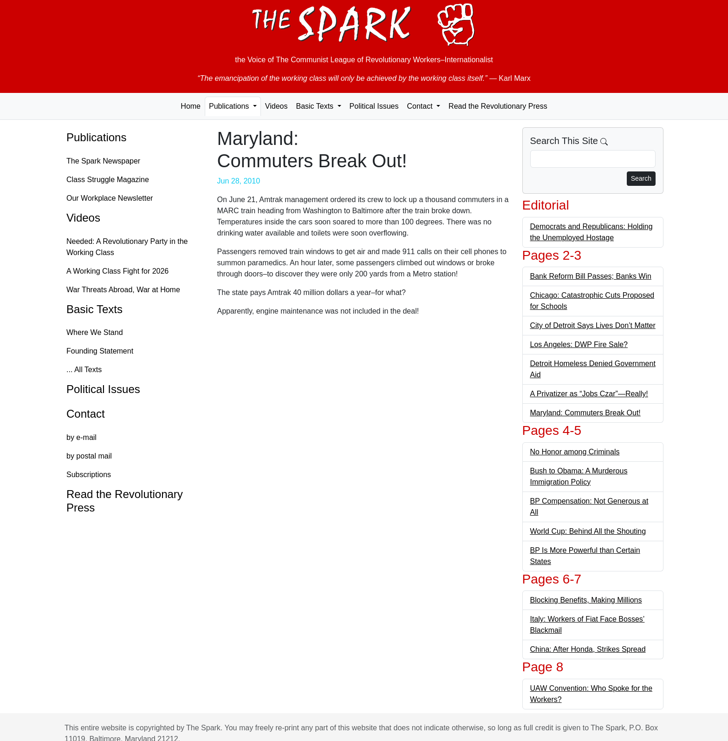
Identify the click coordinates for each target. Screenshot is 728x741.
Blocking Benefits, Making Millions (586, 600)
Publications (96, 137)
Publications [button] (230, 106)
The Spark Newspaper (103, 161)
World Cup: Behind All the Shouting (588, 531)
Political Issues (374, 106)
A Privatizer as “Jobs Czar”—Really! (589, 394)
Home (191, 106)
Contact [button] (421, 106)
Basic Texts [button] (315, 106)
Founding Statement (99, 351)
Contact (85, 413)
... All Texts (84, 370)
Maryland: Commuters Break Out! (585, 413)
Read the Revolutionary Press (497, 106)
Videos (276, 106)
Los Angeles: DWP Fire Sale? (579, 344)
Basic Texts (94, 309)
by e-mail (81, 437)
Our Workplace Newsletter (109, 198)
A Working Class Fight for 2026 (117, 271)
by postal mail (89, 456)
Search (641, 178)
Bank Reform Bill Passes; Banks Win (590, 276)
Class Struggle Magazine (107, 180)
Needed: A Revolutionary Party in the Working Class (127, 246)
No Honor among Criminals (575, 452)
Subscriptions (88, 475)
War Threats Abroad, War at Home (123, 290)
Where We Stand (94, 332)
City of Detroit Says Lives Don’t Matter (593, 325)
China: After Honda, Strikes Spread (588, 649)
